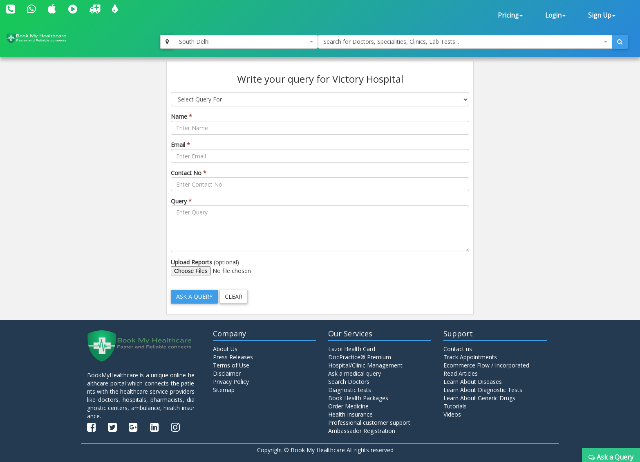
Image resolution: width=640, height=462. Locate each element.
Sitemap (224, 390)
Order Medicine (348, 406)
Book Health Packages (358, 398)
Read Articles (460, 373)
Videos (452, 414)
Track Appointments (470, 357)
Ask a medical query (354, 373)
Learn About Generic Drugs (479, 398)
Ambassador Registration (361, 431)
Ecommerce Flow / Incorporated (486, 365)
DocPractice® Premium (359, 357)
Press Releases (233, 357)
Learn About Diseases (472, 381)
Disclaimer (227, 373)
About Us (225, 349)
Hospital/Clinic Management (365, 365)
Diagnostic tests (349, 390)
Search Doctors (348, 381)
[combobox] (246, 42)
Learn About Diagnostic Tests (482, 390)
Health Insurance (350, 414)
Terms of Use (231, 365)
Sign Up (601, 15)
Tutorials (455, 406)
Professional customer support (369, 422)
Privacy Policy (231, 381)
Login (555, 15)
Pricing (510, 15)
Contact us (457, 349)
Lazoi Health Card (351, 349)
